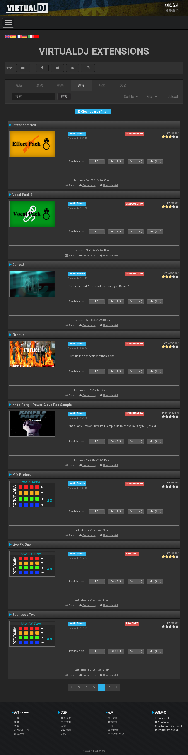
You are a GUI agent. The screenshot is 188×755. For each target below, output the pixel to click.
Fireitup (18, 335)
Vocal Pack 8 (22, 195)
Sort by (131, 96)
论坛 (63, 734)
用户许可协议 (116, 734)
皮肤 (39, 85)
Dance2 (18, 265)
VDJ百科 (66, 729)
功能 (16, 726)
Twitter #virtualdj (166, 729)
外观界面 (19, 734)
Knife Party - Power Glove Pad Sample (42, 405)
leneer (175, 132)
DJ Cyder (173, 272)
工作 (110, 726)
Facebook (162, 718)
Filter (152, 96)
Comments (89, 185)
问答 (63, 726)
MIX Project (21, 474)
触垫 (102, 85)
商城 (16, 722)
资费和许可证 (22, 729)
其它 (123, 85)
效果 (60, 85)
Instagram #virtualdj (169, 726)
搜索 (64, 96)
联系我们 (113, 722)
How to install (110, 185)
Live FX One (21, 544)
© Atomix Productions (94, 751)
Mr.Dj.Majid (172, 412)
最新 (19, 85)
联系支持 (66, 718)
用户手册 (66, 722)
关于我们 (113, 718)
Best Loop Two (24, 615)
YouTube (162, 722)
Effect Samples (24, 125)
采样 (81, 85)
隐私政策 (113, 729)
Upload (173, 96)
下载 (16, 718)
